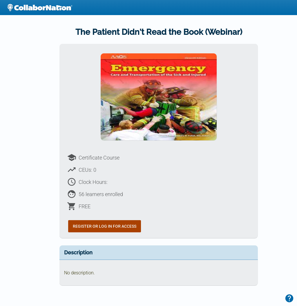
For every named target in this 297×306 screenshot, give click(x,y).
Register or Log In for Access (104, 226)
